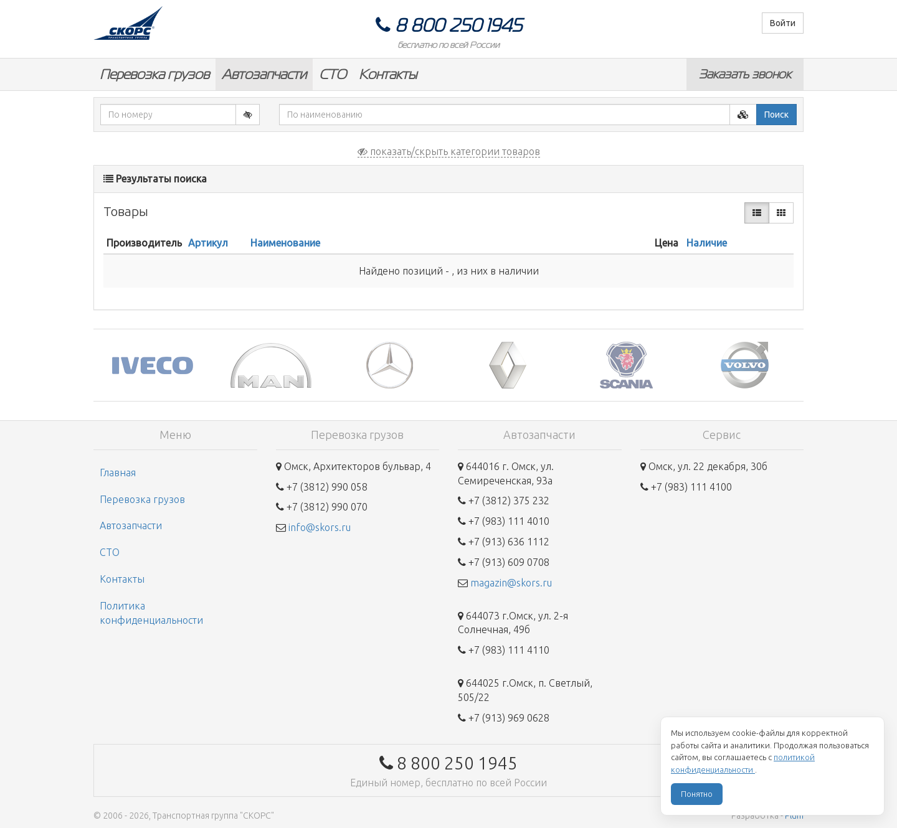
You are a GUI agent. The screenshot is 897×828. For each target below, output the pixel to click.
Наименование (285, 242)
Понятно (697, 793)
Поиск (776, 115)
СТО (332, 74)
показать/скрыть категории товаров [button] (449, 151)
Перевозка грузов (154, 74)
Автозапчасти (264, 74)
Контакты (388, 74)
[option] (152, 365)
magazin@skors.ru (511, 582)
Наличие (706, 242)
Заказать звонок (745, 74)
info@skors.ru (319, 527)
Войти (782, 23)
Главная (118, 472)
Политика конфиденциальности (151, 613)
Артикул (208, 242)
